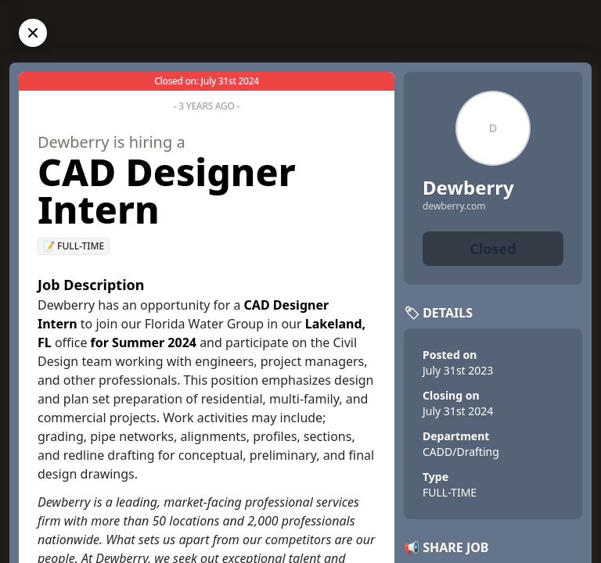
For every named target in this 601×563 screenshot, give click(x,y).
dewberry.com (454, 206)
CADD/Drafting (461, 451)
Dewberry (468, 187)
